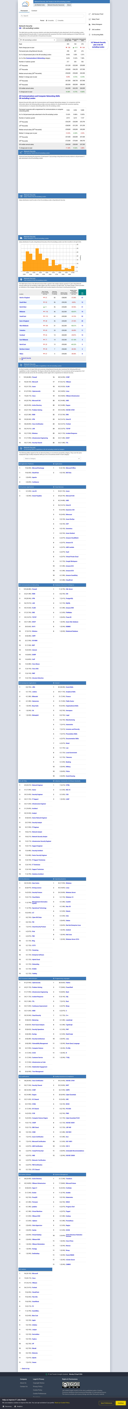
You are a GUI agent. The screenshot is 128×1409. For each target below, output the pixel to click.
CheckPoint (35, 1292)
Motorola (35, 1353)
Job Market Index (39, 5)
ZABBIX (68, 1264)
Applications (58, 464)
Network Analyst (37, 832)
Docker (34, 1192)
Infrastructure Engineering (40, 438)
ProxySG (34, 1197)
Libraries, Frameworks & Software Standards (67, 781)
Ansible (68, 1192)
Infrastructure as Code (39, 1062)
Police (68, 771)
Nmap (68, 1250)
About (69, 5)
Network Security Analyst (39, 836)
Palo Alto (35, 1297)
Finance (68, 696)
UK (20, 28)
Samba (34, 1230)
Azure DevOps (70, 519)
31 (82, 307)
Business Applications (27, 487)
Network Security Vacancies (56, 5)
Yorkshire (22, 330)
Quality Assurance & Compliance (64, 1076)
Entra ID (68, 419)
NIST (67, 1085)
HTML (68, 785)
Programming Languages (62, 978)
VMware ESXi (36, 1216)
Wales (21, 354)
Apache (34, 477)
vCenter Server (70, 1259)
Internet (34, 650)
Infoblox (34, 1325)
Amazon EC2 (70, 566)
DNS (67, 414)
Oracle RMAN (70, 1255)
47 (82, 297)
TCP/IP (68, 428)
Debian (68, 920)
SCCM (68, 1230)
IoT (33, 912)
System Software (26, 1174)
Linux (67, 391)
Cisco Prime (69, 1241)
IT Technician (36, 864)
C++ (67, 1015)
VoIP (33, 659)
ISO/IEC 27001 (70, 410)
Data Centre (35, 883)
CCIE (33, 1113)
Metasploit (35, 715)
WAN (33, 414)
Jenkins (34, 692)
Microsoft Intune (71, 1183)
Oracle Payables (37, 496)
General (57, 683)
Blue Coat (35, 1315)
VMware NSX (36, 1239)
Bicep (67, 1006)
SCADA (34, 969)
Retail (67, 743)
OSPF (34, 636)
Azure (34, 386)
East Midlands (24, 340)
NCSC (68, 1104)
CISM (33, 1132)
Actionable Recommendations (75, 1151)
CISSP (34, 1123)
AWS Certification (37, 1146)
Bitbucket (35, 696)
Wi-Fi (33, 626)
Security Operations (38, 1029)
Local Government (71, 752)
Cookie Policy (37, 1390)
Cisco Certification (37, 424)
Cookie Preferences (39, 1393)
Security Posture (37, 892)
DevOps (34, 1034)
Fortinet (68, 424)
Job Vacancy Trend (97, 14)
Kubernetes (69, 1197)
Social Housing (70, 776)
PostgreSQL (69, 598)
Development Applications (28, 683)
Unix (67, 916)
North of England (25, 297)
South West (23, 302)
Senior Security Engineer (39, 855)
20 (82, 321)
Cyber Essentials (71, 1094)
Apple (34, 1320)
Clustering (35, 950)
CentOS (68, 902)
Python (68, 982)
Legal (67, 715)
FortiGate (69, 1188)
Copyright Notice (38, 1383)
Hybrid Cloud (36, 959)
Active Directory (37, 405)
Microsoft (35, 382)
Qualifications (25, 1076)
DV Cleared (35, 1108)
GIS (67, 594)
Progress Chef (70, 1206)
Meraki (34, 1348)
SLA (67, 1137)
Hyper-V (34, 1188)
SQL (67, 996)
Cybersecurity (36, 391)
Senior (34, 790)
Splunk (34, 1357)
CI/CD (34, 1053)
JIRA (33, 687)
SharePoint (35, 472)
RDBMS (68, 626)
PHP (67, 1029)
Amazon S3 (69, 542)
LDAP (67, 799)
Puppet (68, 1211)
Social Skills (69, 687)
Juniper (34, 1329)
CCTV (34, 945)
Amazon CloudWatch (72, 538)
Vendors (23, 1269)
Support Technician (38, 869)
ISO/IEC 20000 (70, 1155)
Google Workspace (71, 561)
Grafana (68, 1216)
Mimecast (69, 514)
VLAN (67, 386)
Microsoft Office (71, 468)
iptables (34, 1206)
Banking (68, 762)
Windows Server (71, 892)
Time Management (37, 1071)
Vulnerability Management (40, 1043)
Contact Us (24, 1386)
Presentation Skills (71, 734)
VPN (33, 419)
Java (67, 1039)
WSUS (68, 1202)
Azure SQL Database (72, 622)
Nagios (68, 1225)
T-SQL (68, 1057)
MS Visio (68, 472)
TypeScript (69, 1025)
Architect (35, 808)
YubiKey (34, 973)
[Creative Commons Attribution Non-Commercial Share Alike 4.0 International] (85, 1384)
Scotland (22, 335)
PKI (33, 922)
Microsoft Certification (39, 1141)
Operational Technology (39, 908)
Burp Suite (35, 706)
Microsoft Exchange (38, 468)
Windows (35, 433)
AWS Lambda (70, 547)
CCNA (34, 1104)
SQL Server (69, 589)
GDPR (68, 1090)
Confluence (35, 482)
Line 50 (34, 491)
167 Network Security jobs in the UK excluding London (98, 45)
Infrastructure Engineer (39, 804)
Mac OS (68, 906)
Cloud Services (59, 487)
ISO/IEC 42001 (70, 1123)
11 (82, 330)
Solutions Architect (38, 874)
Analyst (34, 813)
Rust (67, 1001)
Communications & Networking (35, 58)
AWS (67, 400)
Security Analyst (37, 822)
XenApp (34, 1249)
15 (82, 325)
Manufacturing (70, 720)
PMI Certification (37, 1165)
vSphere (34, 1221)
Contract (34, 11)
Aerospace (69, 710)
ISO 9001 (69, 1132)
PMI (33, 936)
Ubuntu (68, 911)
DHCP (68, 438)
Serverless (69, 528)
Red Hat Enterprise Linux (73, 925)
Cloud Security (36, 1015)
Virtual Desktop (36, 1235)
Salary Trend (95, 19)
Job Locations (96, 29)
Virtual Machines (37, 1211)
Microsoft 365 (36, 400)
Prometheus (69, 1221)
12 (82, 302)
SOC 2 (68, 1146)
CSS (67, 794)
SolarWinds (35, 1301)
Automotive (69, 724)
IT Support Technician (38, 860)
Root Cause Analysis (38, 1025)
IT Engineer (35, 827)
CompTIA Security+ (38, 1151)
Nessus (68, 1245)
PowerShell (69, 987)
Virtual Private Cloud (72, 556)
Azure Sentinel (70, 533)
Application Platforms (27, 464)
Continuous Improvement (39, 1006)
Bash (67, 992)
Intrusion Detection (38, 678)
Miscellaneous (25, 879)
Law (67, 748)
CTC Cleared (36, 1169)
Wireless (34, 631)
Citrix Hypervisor (37, 1225)
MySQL (68, 603)
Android (68, 930)
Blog (33, 941)
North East (23, 344)
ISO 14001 (69, 1141)
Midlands (22, 311)
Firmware (35, 1202)
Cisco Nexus (36, 664)
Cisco (34, 396)
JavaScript (69, 1020)
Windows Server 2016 (72, 939)
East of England (24, 321)
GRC (67, 1099)
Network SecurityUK (26, 358)
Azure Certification (37, 1137)
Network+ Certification (39, 1160)
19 (82, 311)
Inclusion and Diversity (73, 729)
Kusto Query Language (73, 1043)
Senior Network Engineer (39, 818)
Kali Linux (69, 934)
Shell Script (69, 1034)
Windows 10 (69, 897)
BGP (33, 645)
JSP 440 (68, 1127)
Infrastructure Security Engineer (41, 841)
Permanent (24, 11)
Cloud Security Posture (39, 927)
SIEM (33, 1010)
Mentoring (35, 1020)
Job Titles (24, 781)
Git (33, 710)
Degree (68, 405)
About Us (23, 1383)
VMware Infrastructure (72, 396)
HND (33, 1155)
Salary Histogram (97, 24)
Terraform (69, 1178)
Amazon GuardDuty (72, 575)
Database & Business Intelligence (64, 585)
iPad (33, 931)
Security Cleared (37, 442)
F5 (33, 1306)
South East (23, 316)
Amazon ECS (70, 570)
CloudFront (69, 580)
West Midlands (24, 325)
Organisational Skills (72, 706)
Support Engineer (37, 846)
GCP (67, 524)
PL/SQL (68, 1048)
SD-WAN (34, 640)
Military (68, 766)
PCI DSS (68, 1108)
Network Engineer (37, 785)
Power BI (68, 617)
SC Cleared (35, 1099)
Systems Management (61, 1174)
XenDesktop (35, 1253)
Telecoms (69, 757)
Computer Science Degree (40, 1118)
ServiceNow (35, 1334)
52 (82, 316)
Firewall (34, 377)
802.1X (68, 790)
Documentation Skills (72, 738)
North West (23, 307)
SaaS (67, 552)
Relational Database (72, 631)
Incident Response (71, 433)
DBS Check (35, 1127)
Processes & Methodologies (29, 978)
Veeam (34, 1362)
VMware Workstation (38, 1244)
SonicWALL (35, 1311)
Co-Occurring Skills (97, 34)
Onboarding (35, 964)
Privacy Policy (37, 1386)
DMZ (33, 673)
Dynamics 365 (70, 510)
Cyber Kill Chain (37, 917)
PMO (67, 1113)
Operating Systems (60, 879)
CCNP (68, 377)
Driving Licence (36, 888)
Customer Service (37, 1057)
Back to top (25, 1368)
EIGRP (34, 654)
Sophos (34, 1339)
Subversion (35, 701)
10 (82, 335)
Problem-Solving (37, 410)
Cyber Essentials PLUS (73, 1118)
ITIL (67, 442)
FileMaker (69, 612)
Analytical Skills (70, 692)
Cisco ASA (35, 668)
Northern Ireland (24, 349)
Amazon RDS (70, 608)
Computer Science (37, 1048)
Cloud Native (36, 897)
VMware (68, 382)
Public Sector (70, 701)
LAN (33, 428)
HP (33, 1343)
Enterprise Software (38, 955)
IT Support (35, 799)
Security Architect (37, 850)
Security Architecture (38, 1039)
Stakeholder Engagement (39, 1067)
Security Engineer (37, 794)
